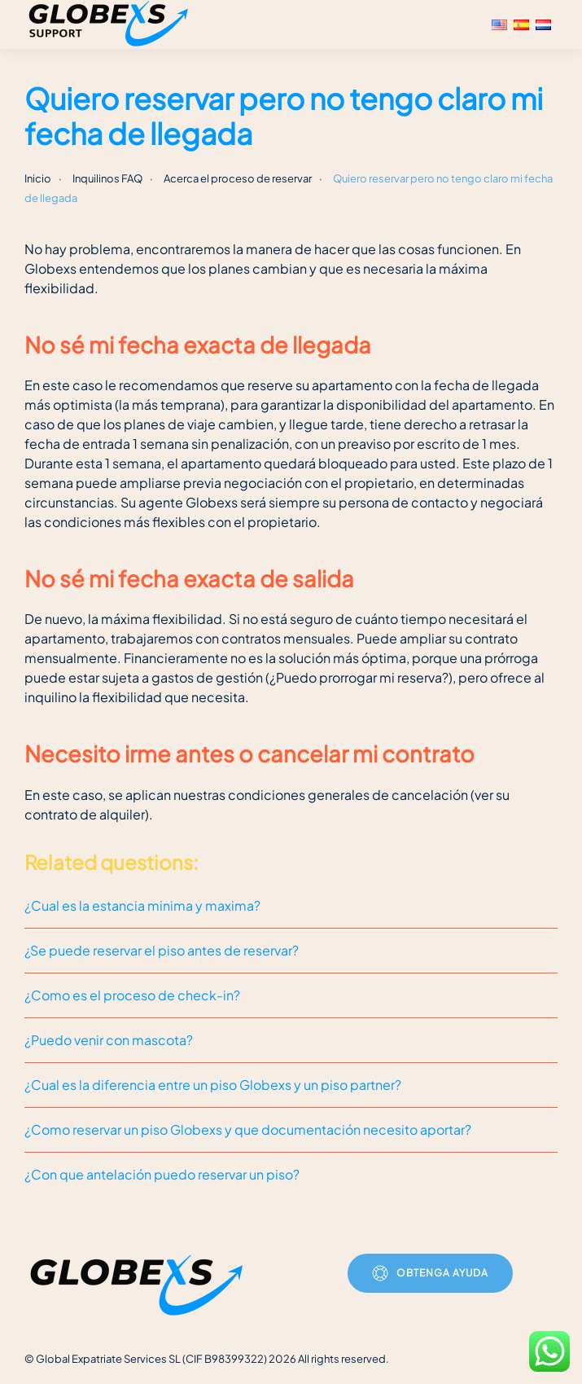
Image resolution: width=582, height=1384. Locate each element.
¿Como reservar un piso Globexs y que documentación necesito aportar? (247, 1129)
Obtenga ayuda (430, 1273)
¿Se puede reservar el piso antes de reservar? (161, 950)
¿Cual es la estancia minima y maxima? (142, 905)
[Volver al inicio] (110, 24)
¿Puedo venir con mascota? (108, 1039)
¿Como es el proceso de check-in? (132, 995)
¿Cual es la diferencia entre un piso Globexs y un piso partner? (212, 1084)
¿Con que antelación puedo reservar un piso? (162, 1174)
